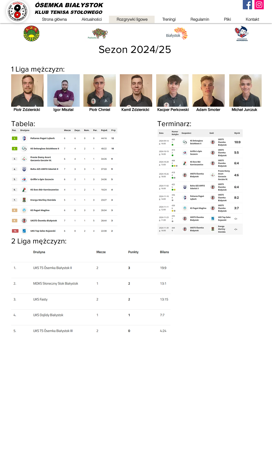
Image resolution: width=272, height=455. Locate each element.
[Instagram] (259, 4)
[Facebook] (247, 4)
